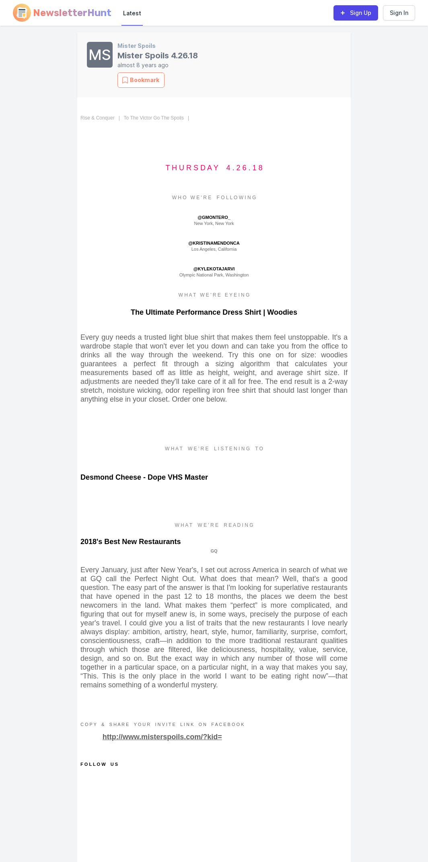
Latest (132, 13)
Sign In (399, 12)
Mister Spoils (136, 45)
